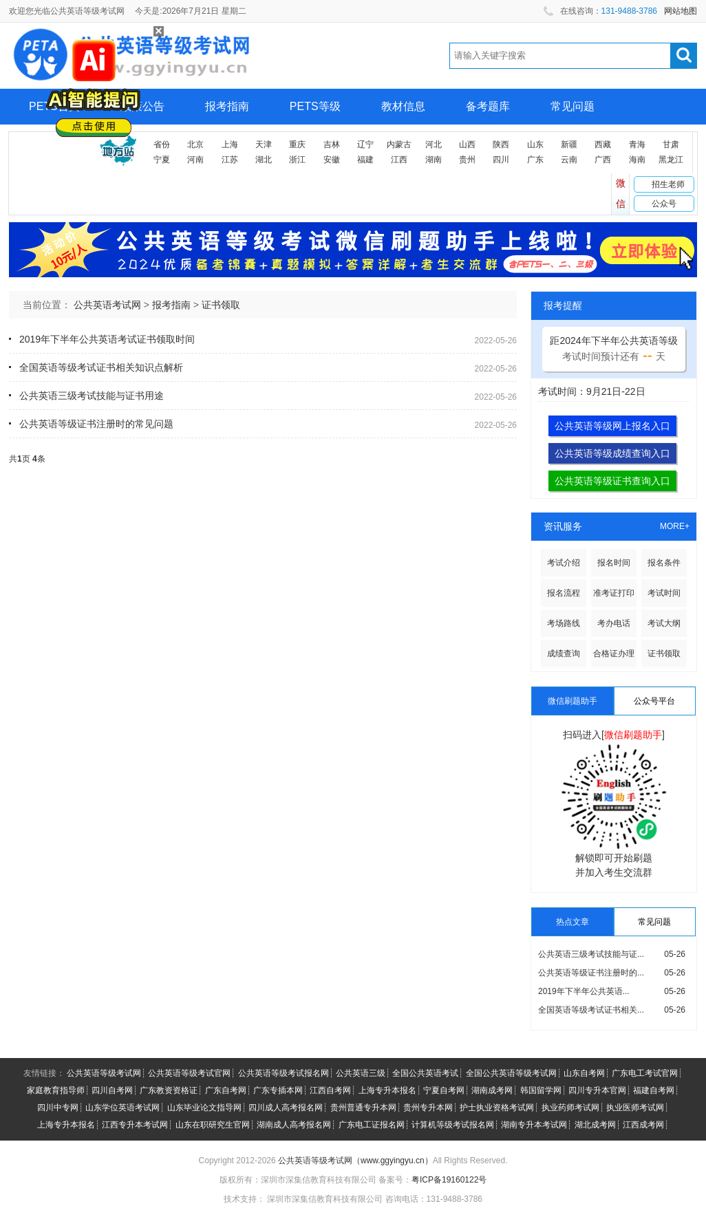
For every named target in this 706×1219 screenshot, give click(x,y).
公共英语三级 (360, 1073)
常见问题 (572, 106)
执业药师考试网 (570, 1107)
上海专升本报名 (387, 1090)
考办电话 (613, 623)
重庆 (297, 144)
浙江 (297, 159)
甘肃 (671, 144)
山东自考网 (584, 1073)
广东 (535, 159)
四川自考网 (112, 1090)
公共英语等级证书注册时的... (591, 973)
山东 (535, 144)
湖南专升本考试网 (534, 1125)
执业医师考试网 (635, 1107)
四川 (501, 159)
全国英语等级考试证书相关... (591, 1010)
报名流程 (563, 593)
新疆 (569, 144)
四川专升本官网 (597, 1090)
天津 (263, 144)
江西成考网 (643, 1125)
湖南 (433, 159)
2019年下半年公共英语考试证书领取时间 (107, 339)
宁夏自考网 (443, 1090)
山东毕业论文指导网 (204, 1107)
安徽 (331, 159)
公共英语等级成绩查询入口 (612, 453)
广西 (603, 159)
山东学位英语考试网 (122, 1107)
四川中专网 (57, 1107)
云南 (569, 159)
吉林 (331, 144)
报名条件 (664, 563)
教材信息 (403, 106)
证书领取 (221, 304)
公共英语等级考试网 (104, 1073)
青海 (637, 144)
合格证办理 (613, 653)
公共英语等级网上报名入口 (612, 425)
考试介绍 (563, 563)
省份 (161, 144)
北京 (195, 144)
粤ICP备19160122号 (448, 1180)
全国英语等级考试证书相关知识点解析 (101, 367)
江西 (399, 159)
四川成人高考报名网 (285, 1107)
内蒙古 (399, 144)
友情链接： (44, 1073)
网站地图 (680, 11)
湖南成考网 (492, 1090)
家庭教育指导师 (56, 1090)
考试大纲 (664, 623)
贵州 (467, 159)
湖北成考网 (595, 1125)
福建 (365, 159)
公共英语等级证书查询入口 (612, 480)
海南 (637, 159)
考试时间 (664, 593)
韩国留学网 (540, 1090)
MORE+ (674, 526)
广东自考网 (225, 1090)
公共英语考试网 (107, 304)
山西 (467, 144)
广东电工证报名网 (372, 1125)
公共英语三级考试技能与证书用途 (91, 395)
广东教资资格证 (168, 1090)
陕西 (501, 144)
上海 (230, 144)
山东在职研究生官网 (212, 1125)
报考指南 (227, 106)
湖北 (263, 159)
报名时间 (613, 563)
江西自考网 (330, 1090)
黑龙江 (671, 159)
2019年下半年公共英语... (584, 991)
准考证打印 (613, 593)
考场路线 (563, 623)
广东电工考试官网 (645, 1073)
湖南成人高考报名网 (294, 1125)
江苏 (230, 159)
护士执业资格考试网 (497, 1107)
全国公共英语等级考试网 (511, 1073)
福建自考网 (653, 1090)
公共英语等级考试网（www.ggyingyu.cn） (355, 1160)
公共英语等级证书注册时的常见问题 (96, 423)
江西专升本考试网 (135, 1125)
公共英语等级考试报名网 (283, 1073)
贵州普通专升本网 (363, 1107)
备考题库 (488, 106)
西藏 (603, 144)
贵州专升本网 (428, 1107)
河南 (195, 159)
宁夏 (161, 159)
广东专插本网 (278, 1090)
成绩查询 (563, 653)
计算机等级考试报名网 (452, 1125)
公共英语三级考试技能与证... (591, 954)
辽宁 (365, 144)
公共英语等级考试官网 (189, 1073)
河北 (433, 144)
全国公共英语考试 (425, 1073)
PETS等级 (315, 106)
